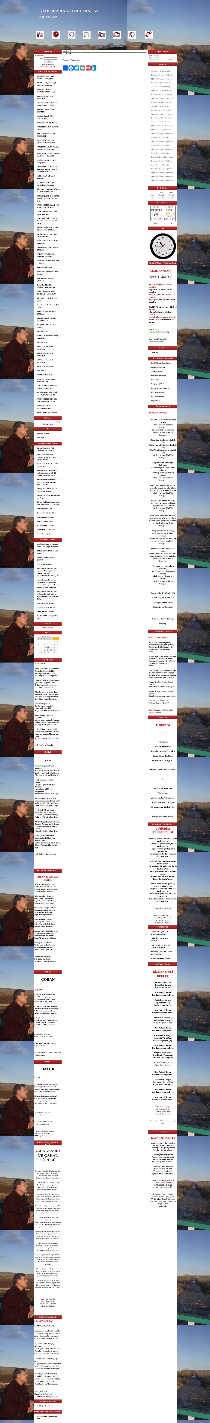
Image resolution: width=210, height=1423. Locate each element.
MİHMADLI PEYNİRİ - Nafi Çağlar (47, 299)
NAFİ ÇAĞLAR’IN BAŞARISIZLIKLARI (44, 407)
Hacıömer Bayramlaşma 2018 (161, 83)
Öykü (62, 46)
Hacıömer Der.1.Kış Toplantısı (162, 169)
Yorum (71, 42)
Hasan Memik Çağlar (44, 534)
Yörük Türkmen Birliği (45, 366)
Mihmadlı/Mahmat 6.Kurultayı (162, 149)
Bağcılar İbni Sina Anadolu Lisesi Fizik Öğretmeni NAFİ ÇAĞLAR (48, 503)
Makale (73, 46)
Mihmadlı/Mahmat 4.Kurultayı (162, 176)
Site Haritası (48, 628)
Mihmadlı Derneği (157, 371)
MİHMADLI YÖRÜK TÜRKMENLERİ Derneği (46, 91)
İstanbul (37, 926)
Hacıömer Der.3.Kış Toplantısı (162, 110)
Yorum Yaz (75, 60)
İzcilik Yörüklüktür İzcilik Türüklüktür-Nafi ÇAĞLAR (46, 293)
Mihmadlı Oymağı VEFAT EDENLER (46, 111)
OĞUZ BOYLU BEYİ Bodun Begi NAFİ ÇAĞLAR (47, 387)
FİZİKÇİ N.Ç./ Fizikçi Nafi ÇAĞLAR (160, 939)
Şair (37, 46)
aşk (42, 1013)
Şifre (41, 58)
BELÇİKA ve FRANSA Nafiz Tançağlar (47, 326)
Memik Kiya (155, 380)
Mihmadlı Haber (149, 42)
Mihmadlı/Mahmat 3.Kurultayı (162, 180)
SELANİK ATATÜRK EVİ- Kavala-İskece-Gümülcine (46, 184)
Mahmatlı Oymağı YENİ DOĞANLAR (45, 117)
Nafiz (164, 38)
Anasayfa (40, 42)
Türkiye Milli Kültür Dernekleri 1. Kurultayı (48, 465)
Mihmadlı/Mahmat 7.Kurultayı (162, 141)
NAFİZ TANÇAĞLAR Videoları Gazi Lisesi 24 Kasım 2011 (48, 155)
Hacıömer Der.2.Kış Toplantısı (162, 161)
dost (45, 1220)
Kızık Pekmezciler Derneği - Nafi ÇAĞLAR (48, 306)
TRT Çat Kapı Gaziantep (45, 517)
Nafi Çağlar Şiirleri (157, 396)
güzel (42, 1231)
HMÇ (161, 46)
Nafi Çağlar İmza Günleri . (160, 388)
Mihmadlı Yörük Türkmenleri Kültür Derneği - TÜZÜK (47, 104)
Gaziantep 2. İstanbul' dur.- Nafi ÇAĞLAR (48, 262)
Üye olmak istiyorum (48, 66)
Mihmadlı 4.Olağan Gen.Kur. (161, 90)
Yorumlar (66, 60)
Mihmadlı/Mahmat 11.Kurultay (162, 98)
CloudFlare (154, 353)
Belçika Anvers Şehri (158, 367)
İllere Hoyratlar (42, 331)
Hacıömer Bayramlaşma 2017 (161, 102)
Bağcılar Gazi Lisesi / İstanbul (161, 958)
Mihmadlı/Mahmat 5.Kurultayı (162, 173)
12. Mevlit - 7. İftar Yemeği (160, 87)
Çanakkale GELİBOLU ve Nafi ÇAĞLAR (47, 249)
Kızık (149, 46)
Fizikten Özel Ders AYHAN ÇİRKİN (46, 559)
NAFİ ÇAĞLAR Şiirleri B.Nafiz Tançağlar (48, 273)
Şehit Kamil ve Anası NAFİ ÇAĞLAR (46, 279)
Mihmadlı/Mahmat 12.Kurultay (162, 79)
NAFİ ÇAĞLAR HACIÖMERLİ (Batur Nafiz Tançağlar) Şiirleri (48, 545)
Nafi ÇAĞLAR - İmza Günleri (161, 363)
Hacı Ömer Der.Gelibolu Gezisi (162, 157)
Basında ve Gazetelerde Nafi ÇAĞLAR (46, 313)
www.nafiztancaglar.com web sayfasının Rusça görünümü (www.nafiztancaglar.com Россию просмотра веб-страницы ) (48, 583)
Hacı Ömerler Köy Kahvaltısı (161, 118)
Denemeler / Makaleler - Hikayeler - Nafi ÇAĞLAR (46, 286)
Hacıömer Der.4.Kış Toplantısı (162, 94)
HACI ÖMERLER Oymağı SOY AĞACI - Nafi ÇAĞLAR (48, 206)
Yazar (164, 42)
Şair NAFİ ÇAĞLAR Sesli (46, 529)
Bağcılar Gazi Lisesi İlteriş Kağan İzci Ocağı (48, 497)
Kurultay (99, 46)
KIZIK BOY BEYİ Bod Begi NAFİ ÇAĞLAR (46, 380)
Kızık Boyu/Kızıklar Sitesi (46, 603)
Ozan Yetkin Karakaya (44, 564)
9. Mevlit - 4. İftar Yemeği (160, 137)
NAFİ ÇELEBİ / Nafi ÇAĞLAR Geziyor (48, 128)
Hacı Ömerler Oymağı (158, 375)
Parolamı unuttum (48, 64)
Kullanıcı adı (39, 55)
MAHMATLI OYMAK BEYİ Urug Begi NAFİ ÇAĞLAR (47, 394)
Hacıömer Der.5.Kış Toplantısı (162, 75)
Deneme (49, 46)
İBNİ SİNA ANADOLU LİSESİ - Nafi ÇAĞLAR (162, 953)
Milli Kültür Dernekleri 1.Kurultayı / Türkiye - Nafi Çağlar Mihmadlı (46, 457)
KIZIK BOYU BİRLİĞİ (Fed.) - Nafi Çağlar (48, 242)
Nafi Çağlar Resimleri (44, 267)
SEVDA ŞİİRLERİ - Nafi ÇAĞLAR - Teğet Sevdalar (46, 141)
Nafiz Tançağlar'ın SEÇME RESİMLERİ (46, 135)
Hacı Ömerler (135, 46)
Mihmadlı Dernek (116, 46)
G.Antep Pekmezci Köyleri (46, 607)
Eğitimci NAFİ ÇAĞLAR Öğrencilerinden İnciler (159, 933)
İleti (116, 42)
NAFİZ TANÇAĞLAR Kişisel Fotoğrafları (47, 161)
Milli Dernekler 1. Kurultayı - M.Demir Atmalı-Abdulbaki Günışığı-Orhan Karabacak (47, 473)
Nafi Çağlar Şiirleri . (158, 384)
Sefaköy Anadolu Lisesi (45, 521)
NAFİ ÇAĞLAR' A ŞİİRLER (47, 123)
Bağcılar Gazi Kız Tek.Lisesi (46, 513)
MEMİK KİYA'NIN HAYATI (47, 412)
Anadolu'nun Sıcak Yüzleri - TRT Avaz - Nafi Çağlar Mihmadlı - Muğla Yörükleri (48, 482)
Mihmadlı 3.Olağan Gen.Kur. (161, 130)
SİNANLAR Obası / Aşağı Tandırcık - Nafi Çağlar (45, 77)
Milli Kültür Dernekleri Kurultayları (45, 97)
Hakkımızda (55, 42)
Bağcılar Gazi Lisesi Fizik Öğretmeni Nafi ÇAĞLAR (46, 449)
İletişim (131, 42)
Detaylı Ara (48, 424)
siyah (169, 312)
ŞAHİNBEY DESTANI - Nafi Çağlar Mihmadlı (47, 235)
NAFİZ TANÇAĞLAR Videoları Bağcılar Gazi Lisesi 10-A (48, 148)
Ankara (53, 961)
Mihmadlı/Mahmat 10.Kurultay (162, 114)
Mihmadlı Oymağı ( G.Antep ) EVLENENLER (47, 319)
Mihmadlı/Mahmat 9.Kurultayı (162, 126)
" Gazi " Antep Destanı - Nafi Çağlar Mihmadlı (47, 213)
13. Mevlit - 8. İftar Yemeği (160, 71)
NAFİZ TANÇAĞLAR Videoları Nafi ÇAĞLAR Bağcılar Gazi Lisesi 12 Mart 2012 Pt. (48, 169)
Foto (101, 42)
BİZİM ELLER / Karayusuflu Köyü (47, 617)
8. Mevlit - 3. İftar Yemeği (160, 145)
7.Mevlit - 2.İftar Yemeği (160, 153)
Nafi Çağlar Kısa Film (44, 509)
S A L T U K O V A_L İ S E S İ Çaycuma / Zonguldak (161, 946)
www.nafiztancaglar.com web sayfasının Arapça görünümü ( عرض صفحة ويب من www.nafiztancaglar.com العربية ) (48, 572)
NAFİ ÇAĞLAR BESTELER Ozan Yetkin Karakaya (47, 490)
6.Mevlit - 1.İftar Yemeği (160, 165)
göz (42, 1210)
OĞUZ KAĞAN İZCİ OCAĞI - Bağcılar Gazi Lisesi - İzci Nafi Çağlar (47, 221)
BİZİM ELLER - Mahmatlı (46, 525)
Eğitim (86, 46)
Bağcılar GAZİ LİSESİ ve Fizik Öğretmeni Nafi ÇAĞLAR (47, 229)
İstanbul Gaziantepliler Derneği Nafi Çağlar (47, 337)
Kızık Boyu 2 (41, 370)
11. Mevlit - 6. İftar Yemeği (160, 106)
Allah (36, 1336)
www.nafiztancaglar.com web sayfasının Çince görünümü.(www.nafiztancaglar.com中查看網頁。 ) (48, 595)
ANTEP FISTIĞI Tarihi (45, 375)
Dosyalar (86, 42)
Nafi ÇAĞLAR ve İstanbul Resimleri (46, 177)
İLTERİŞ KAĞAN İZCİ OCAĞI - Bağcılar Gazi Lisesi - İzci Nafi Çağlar (48, 198)
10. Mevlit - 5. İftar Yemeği (160, 122)
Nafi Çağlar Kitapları (158, 392)
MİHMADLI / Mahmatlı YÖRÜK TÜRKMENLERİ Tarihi (48, 190)
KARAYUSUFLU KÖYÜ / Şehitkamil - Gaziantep (46, 255)
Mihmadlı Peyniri (43, 433)
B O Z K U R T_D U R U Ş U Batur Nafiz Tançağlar (46, 84)
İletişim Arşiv (155, 401)
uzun (162, 982)
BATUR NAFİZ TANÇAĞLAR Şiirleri (47, 552)
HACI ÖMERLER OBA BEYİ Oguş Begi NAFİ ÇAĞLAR (47, 400)
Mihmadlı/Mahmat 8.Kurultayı (162, 133)
